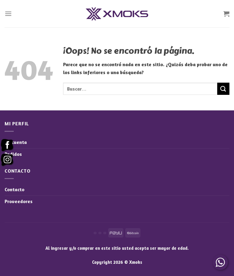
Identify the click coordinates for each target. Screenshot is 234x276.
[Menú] (8, 13)
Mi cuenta (16, 142)
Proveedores (19, 201)
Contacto (14, 189)
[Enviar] (223, 89)
